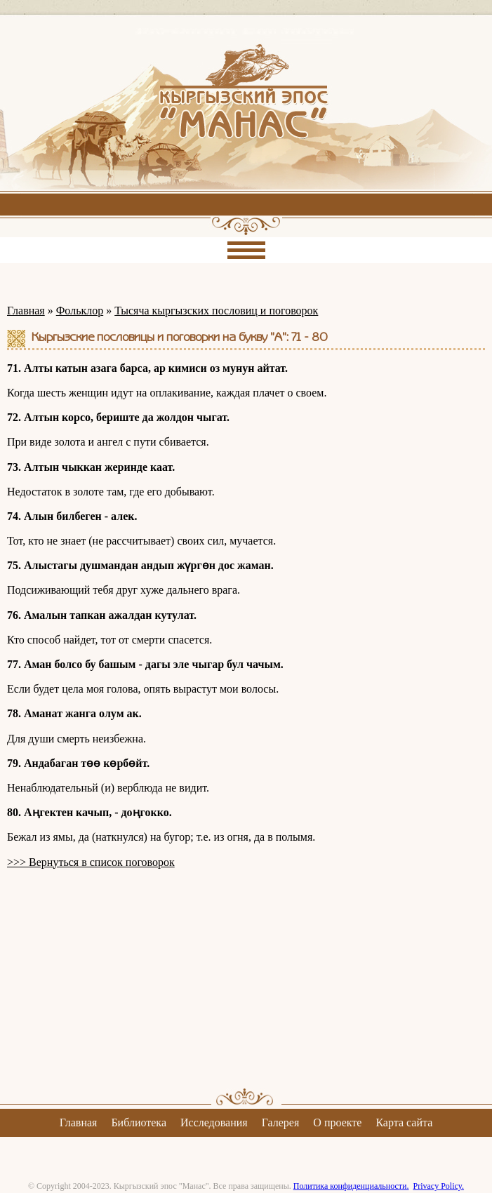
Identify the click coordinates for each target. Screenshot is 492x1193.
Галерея (281, 1122)
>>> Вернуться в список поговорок (91, 862)
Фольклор (79, 310)
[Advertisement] (246, 978)
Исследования (214, 1122)
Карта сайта (403, 1122)
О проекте (337, 1122)
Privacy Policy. (438, 1186)
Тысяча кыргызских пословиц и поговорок (216, 310)
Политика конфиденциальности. (351, 1186)
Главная (26, 310)
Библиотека (138, 1122)
